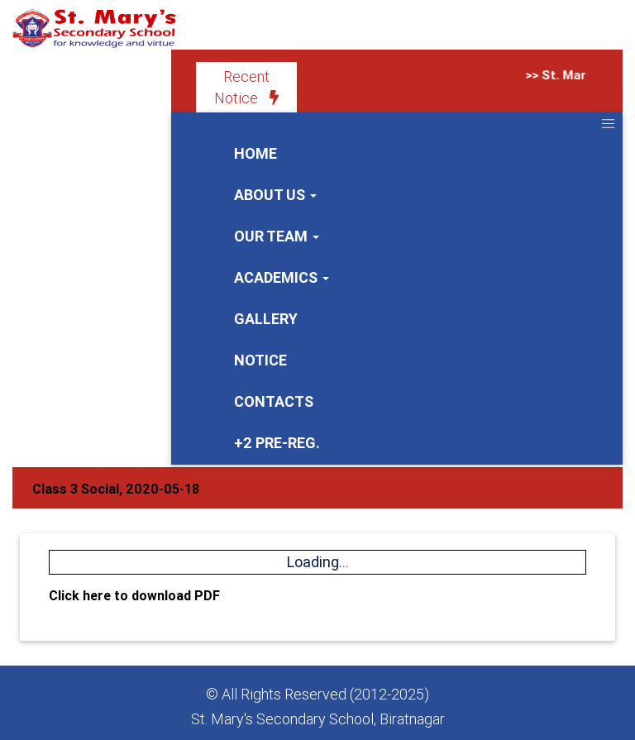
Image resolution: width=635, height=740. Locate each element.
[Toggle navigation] (608, 123)
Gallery (266, 318)
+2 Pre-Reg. (277, 442)
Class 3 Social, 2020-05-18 (115, 488)
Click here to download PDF (134, 595)
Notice (260, 360)
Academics (281, 277)
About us (275, 194)
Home (255, 153)
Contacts (273, 401)
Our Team (276, 236)
